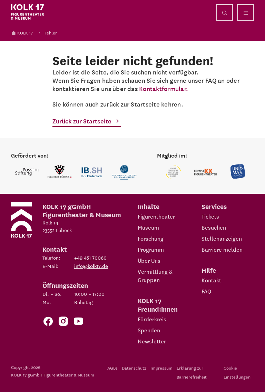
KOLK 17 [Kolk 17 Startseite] (22, 32)
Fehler (51, 32)
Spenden (149, 330)
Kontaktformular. (163, 88)
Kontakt (211, 280)
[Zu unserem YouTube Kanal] (78, 322)
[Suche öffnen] (224, 12)
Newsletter (152, 341)
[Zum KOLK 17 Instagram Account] (63, 322)
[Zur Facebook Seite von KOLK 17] (47, 322)
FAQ (206, 291)
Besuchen (214, 227)
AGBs (112, 367)
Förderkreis (152, 319)
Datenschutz (134, 367)
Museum (148, 227)
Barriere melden (222, 249)
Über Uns (149, 260)
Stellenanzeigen (222, 238)
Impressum (161, 367)
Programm (151, 249)
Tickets (210, 216)
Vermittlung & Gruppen (155, 275)
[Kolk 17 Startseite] (27, 12)
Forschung (151, 238)
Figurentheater (156, 216)
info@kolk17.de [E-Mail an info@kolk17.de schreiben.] (91, 266)
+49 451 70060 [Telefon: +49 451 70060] (90, 257)
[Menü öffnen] (245, 12)
